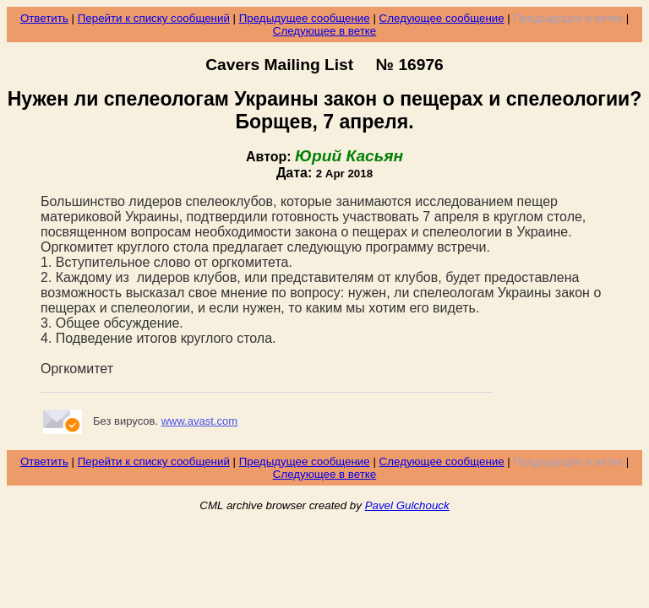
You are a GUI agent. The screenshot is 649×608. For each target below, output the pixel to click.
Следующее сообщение (441, 18)
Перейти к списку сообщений (154, 18)
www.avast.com (199, 421)
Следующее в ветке (325, 30)
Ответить (44, 18)
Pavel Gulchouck (407, 505)
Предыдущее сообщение (304, 18)
